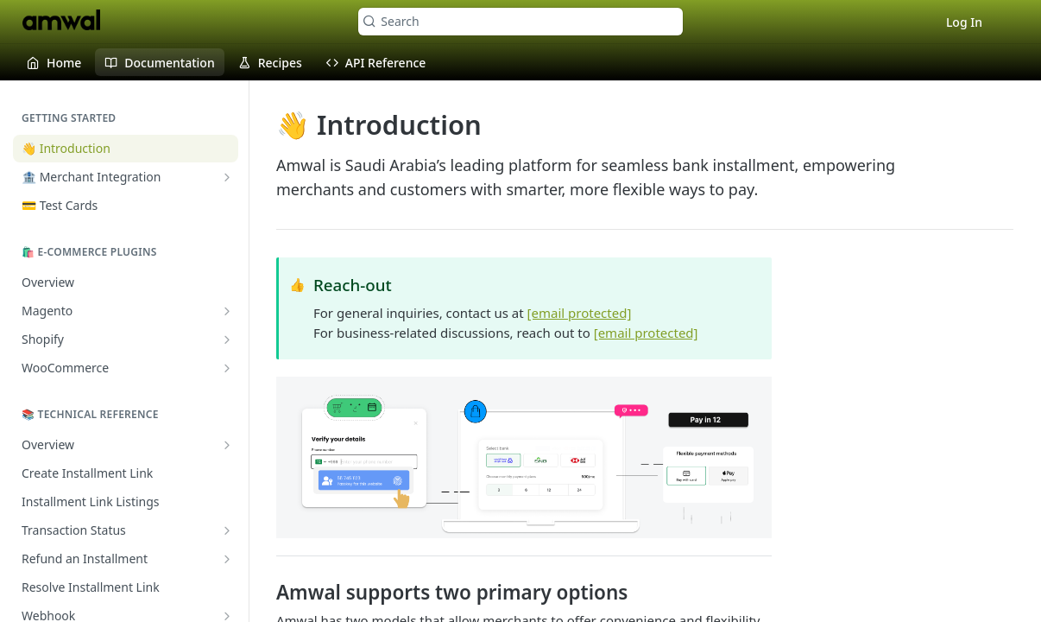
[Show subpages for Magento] (227, 311)
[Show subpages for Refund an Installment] (227, 559)
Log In (964, 22)
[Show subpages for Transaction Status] (227, 530)
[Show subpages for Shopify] (227, 339)
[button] (524, 457)
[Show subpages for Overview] (227, 445)
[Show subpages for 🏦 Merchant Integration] (227, 177)
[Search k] (520, 21)
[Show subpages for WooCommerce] (227, 368)
